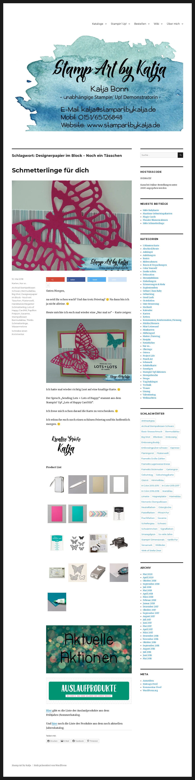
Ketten (146, 317)
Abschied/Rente (151, 248)
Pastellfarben (148, 512)
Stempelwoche (150, 375)
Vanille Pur (172, 539)
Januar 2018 (149, 603)
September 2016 (151, 645)
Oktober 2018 (149, 580)
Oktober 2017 (149, 610)
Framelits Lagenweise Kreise (155, 464)
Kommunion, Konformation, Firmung (162, 320)
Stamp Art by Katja (21, 765)
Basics (146, 258)
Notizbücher (149, 343)
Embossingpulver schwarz (154, 448)
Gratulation (148, 300)
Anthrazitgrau (148, 420)
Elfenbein (158, 437)
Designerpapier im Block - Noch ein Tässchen (24, 297)
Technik (147, 385)
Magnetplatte (159, 496)
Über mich (173, 23)
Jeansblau (167, 491)
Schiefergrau (147, 523)
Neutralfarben (148, 507)
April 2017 (148, 629)
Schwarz (162, 523)
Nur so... (23, 283)
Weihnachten (149, 398)
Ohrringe (147, 349)
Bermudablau (28, 291)
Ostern (146, 352)
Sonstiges (148, 368)
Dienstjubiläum (150, 278)
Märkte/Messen (151, 323)
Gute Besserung (151, 304)
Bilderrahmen (150, 261)
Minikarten (148, 330)
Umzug (146, 391)
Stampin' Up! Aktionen (154, 372)
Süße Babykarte (151, 210)
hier (54, 723)
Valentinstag (149, 394)
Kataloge (97, 23)
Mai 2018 (147, 590)
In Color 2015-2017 (170, 485)
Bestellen (140, 23)
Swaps (146, 378)
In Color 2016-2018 (150, 491)
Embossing (171, 437)
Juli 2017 (147, 619)
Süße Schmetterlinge (153, 223)
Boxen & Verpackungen (155, 265)
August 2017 (149, 616)
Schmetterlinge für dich (50, 170)
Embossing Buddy (150, 442)
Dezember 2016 (150, 636)
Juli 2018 (147, 587)
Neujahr (147, 339)
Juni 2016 (147, 655)
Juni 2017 (147, 623)
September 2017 (151, 613)
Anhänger (148, 252)
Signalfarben (166, 529)
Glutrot (144, 480)
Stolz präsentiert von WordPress (50, 765)
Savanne (25, 313)
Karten (15, 283)
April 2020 (148, 577)
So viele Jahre (165, 534)
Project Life (149, 355)
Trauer (146, 388)
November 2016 (150, 639)
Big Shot (16, 294)
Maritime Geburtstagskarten (157, 213)
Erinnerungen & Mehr (154, 284)
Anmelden (148, 680)
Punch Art (148, 359)
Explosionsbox (150, 287)
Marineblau (175, 496)
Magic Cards (149, 217)
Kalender (147, 310)
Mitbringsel (149, 333)
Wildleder (160, 545)
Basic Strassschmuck (151, 431)
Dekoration (148, 274)
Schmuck (147, 362)
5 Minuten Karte (151, 245)
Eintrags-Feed (150, 684)
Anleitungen (149, 255)
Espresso (174, 448)
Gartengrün (172, 469)
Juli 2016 (147, 652)
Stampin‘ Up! (119, 23)
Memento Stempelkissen (154, 502)
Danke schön (149, 271)
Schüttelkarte (149, 365)
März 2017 (148, 632)
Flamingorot (147, 453)
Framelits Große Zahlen (153, 458)
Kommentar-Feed (152, 687)
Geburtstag (148, 294)
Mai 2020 (147, 574)
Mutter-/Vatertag (151, 336)
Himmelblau (157, 480)
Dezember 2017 (150, 606)
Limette (145, 496)
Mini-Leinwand (151, 326)
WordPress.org (150, 690)
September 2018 (151, 584)
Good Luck (148, 297)
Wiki (156, 23)
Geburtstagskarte (165, 475)
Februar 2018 (149, 600)
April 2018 (148, 593)
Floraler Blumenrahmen (155, 220)
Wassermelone (19, 326)
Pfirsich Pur (163, 512)
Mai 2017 (147, 626)
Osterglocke (164, 507)
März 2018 (148, 597)
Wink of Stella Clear (151, 550)
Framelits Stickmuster (152, 469)
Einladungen (149, 281)
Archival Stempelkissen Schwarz (157, 426)
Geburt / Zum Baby (152, 291)
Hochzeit (147, 307)
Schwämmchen (149, 529)
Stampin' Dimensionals (152, 539)
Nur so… (147, 346)
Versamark (146, 545)
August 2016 (149, 649)
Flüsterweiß (28, 300)
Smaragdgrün (148, 534)
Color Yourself (150, 268)
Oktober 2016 (149, 642)
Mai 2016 (147, 658)
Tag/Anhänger (150, 381)
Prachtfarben (148, 518)
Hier (49, 710)
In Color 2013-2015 (150, 485)
